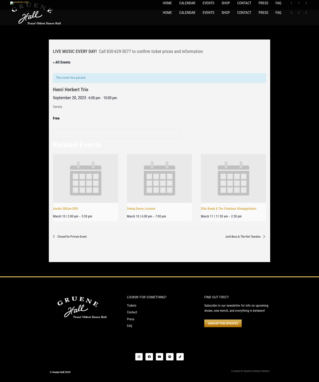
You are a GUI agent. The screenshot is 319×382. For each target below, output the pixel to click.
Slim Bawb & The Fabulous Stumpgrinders (228, 209)
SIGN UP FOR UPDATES (223, 323)
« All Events (61, 62)
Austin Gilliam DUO (65, 209)
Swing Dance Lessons (141, 209)
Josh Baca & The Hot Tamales (243, 236)
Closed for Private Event (72, 236)
